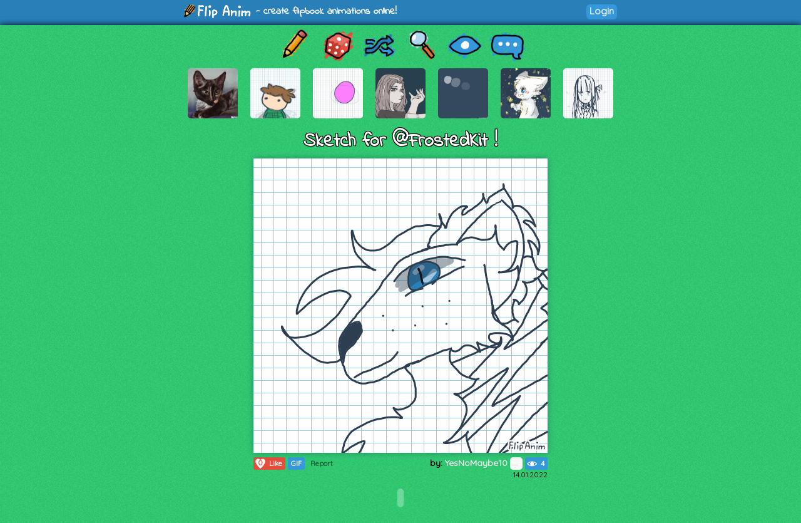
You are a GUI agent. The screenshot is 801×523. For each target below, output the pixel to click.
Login (601, 11)
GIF (296, 463)
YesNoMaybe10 (484, 463)
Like (268, 463)
